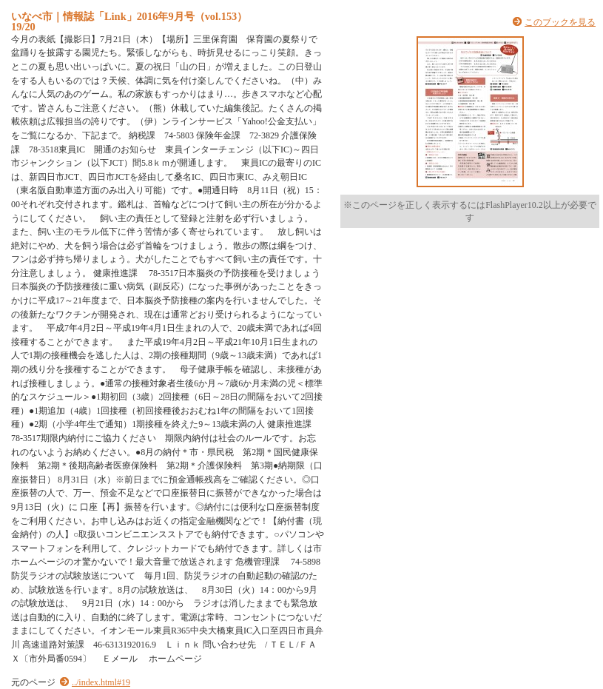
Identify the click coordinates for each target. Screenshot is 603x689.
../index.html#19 (101, 682)
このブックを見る (560, 22)
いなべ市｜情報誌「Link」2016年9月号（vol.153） (129, 16)
